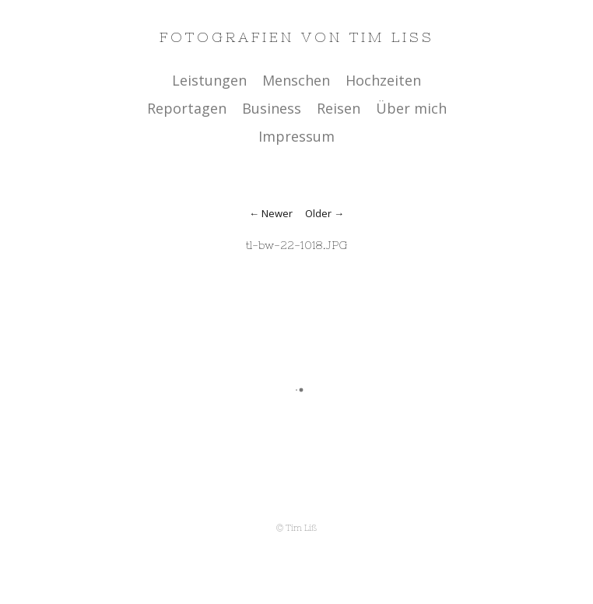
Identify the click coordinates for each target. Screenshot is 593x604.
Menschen (296, 80)
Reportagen (186, 108)
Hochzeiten (383, 80)
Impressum (296, 136)
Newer (277, 213)
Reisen (338, 108)
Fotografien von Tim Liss (297, 37)
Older (318, 213)
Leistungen (209, 80)
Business (271, 108)
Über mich (411, 108)
